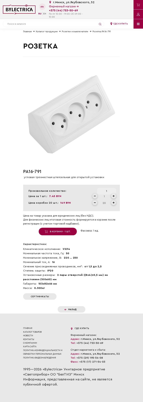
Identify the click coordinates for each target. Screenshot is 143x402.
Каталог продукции (47, 31)
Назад (70, 309)
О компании (30, 343)
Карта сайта (29, 347)
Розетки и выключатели (75, 31)
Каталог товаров (32, 332)
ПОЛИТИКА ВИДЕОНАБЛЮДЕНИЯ (39, 358)
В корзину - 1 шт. (58, 231)
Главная (27, 31)
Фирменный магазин (64, 6)
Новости (28, 336)
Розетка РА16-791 (102, 31)
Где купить (119, 24)
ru (40, 14)
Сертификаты (40, 296)
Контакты (28, 339)
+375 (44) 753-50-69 (63, 10)
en (44, 14)
